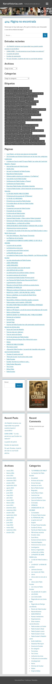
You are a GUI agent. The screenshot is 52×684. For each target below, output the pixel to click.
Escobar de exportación (14, 56)
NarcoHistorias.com (13, 3)
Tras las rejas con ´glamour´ (15, 332)
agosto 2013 (10, 488)
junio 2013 (9, 493)
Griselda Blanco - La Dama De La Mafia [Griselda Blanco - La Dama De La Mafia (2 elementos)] (26, 96)
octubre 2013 (10, 483)
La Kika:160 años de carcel (14, 253)
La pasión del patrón (13, 54)
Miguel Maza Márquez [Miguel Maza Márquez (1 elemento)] (28, 128)
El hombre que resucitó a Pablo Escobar (19, 201)
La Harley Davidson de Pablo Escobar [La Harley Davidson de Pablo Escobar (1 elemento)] (28, 112)
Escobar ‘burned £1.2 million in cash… (18, 361)
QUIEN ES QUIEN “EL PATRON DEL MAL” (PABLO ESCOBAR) (24, 315)
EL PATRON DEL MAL (37, 517)
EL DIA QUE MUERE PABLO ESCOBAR (18, 193)
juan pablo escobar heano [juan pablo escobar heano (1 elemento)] (29, 109)
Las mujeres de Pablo (37, 572)
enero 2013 (9, 505)
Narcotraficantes (36, 611)
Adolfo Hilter (10, 169)
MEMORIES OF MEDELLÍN (14, 287)
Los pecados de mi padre (38, 592)
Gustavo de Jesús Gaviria (38, 540)
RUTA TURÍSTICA (36, 641)
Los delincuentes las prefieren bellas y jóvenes (20, 272)
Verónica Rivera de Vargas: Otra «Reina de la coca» (22, 339)
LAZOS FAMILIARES (12, 263)
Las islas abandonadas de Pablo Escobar (19, 260)
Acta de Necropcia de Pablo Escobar (17, 166)
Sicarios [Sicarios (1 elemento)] (26, 141)
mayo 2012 (9, 525)
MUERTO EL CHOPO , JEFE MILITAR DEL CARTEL (21, 292)
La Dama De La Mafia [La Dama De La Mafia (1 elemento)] (10, 112)
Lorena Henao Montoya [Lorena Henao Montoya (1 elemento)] (11, 122)
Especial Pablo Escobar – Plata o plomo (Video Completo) (24, 218)
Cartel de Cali (35, 495)
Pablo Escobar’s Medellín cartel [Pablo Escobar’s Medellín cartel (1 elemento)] (14, 136)
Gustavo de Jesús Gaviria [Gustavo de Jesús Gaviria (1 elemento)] (12, 99)
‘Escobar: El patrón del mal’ (15, 354)
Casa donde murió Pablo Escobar (16, 179)
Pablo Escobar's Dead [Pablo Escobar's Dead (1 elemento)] (37, 130)
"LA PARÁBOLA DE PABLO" (39, 470)
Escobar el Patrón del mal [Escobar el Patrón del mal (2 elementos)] (35, 93)
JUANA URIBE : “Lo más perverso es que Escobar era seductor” (25, 51)
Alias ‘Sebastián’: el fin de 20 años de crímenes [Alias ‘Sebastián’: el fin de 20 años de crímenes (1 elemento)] (18, 91)
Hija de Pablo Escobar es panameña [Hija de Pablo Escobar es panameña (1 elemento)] (15, 101)
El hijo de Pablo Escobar (38, 515)
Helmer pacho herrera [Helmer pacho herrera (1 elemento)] (26, 99)
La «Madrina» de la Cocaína (15, 238)
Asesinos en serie (36, 485)
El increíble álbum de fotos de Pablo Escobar (20, 203)
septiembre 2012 (11, 515)
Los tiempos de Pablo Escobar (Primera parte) (20, 277)
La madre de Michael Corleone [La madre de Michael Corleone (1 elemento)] (13, 114)
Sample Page (11, 319)
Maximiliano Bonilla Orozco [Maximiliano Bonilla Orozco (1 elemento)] (13, 128)
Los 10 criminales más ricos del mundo (18, 268)
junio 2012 (9, 522)
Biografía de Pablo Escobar (15, 174)
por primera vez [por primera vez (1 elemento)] (9, 138)
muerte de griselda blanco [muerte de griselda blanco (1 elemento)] (13, 130)
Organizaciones (35, 619)
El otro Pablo (10, 206)
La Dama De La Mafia (37, 552)
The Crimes (10, 366)
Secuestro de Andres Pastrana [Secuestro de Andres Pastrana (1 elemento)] (14, 141)
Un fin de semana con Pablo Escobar (18, 337)
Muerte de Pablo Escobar (38, 609)
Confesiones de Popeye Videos (16, 183)
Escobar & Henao (36, 527)
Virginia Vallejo (35, 671)
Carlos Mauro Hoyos (37, 493)
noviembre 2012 (11, 510)
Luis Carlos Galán (36, 597)
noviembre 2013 (11, 480)
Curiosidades (35, 512)
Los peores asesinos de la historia (17, 275)
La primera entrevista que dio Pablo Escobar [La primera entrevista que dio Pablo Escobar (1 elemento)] (18, 117)
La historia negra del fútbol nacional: (18, 250)
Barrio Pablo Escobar (37, 488)
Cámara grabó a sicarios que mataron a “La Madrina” (23, 176)
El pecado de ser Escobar (14, 211)
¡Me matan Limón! (12, 347)
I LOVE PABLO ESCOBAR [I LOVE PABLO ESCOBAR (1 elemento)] (32, 101)
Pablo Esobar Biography (14, 364)
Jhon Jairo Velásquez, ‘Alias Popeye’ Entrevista (20, 235)
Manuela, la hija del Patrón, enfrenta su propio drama (23, 285)
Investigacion (35, 547)
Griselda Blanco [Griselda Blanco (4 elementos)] (10, 96)
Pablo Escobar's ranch (37, 631)
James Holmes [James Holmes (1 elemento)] (22, 104)
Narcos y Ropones (12, 297)
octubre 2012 (10, 512)
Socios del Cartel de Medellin (15, 329)
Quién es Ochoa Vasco (13, 312)
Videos (9, 342)
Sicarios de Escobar (37, 646)
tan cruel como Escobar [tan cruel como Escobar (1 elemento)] (37, 141)
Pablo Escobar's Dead (37, 629)
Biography (34, 490)
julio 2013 (9, 490)
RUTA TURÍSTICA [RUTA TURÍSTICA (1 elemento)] (35, 138)
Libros (33, 574)
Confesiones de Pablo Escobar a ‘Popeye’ (19, 181)
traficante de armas (37, 656)
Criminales (34, 503)
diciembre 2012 (11, 508)
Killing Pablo (10, 369)
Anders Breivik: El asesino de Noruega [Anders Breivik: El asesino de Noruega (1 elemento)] (16, 93)
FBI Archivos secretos (37, 532)
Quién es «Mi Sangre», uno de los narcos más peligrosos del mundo (27, 310)
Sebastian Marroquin (37, 644)
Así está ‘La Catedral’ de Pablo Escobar (18, 171)
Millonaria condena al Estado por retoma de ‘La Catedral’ (24, 290)
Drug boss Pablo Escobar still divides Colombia (21, 186)
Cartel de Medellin (36, 498)
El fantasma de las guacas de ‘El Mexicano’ (19, 196)
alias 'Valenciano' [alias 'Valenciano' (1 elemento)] (24, 88)
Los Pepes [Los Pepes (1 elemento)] (22, 122)
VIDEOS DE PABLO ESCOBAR (15, 344)
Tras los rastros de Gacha (14, 334)
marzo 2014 (10, 470)
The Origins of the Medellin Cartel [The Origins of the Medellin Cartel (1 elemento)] (22, 143)
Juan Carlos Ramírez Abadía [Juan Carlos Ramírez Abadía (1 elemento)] (13, 109)
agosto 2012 (10, 517)
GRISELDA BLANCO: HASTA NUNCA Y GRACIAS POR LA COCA (25, 225)
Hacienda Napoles (36, 542)
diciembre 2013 (11, 478)
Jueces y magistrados (37, 550)
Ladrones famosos (36, 569)
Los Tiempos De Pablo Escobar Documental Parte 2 (22, 280)
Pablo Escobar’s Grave (37, 634)
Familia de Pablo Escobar (38, 530)
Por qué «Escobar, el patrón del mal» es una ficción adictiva (24, 59)
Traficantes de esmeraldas (39, 658)
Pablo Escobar (11, 359)
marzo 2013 (10, 500)
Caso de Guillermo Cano (38, 500)
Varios (33, 663)
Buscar (7, 382)
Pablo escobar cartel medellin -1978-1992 (19, 302)
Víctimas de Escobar (37, 666)
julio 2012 (9, 520)
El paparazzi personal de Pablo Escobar (18, 208)
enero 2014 (9, 475)
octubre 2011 (10, 532)
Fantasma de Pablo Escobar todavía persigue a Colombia (24, 221)
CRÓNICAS (34, 505)
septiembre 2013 (11, 485)
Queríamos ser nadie (13, 307)
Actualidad (34, 478)
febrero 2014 (10, 473)
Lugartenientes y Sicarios (14, 282)
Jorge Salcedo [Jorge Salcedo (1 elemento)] (32, 104)
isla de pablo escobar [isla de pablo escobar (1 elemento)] (11, 104)
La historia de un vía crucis (15, 248)
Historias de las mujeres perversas (17, 228)
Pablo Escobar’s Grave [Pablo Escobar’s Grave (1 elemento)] (25, 133)
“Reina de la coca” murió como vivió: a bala (19, 357)
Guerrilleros (34, 537)
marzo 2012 (10, 527)
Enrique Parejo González (38, 525)
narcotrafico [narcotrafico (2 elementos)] (26, 130)
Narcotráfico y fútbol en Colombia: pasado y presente (22, 300)
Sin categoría (35, 648)
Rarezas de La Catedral (13, 317)
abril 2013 (9, 498)
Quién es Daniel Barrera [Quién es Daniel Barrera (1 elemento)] (22, 138)
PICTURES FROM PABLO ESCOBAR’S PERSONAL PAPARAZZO (25, 305)
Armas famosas (36, 483)
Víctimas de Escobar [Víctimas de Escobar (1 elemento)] (39, 143)
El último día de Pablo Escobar (16, 213)
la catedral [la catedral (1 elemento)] (42, 109)
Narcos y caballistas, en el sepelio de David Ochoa (21, 295)
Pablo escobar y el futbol (38, 626)
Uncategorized (35, 661)
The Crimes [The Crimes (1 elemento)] (8, 143)
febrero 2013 (10, 503)
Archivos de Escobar (37, 480)
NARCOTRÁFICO (36, 614)
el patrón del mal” (36, 520)
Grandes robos (35, 535)
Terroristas (34, 651)
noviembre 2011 (11, 530)
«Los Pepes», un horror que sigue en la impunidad (22, 154)
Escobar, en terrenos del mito (15, 216)
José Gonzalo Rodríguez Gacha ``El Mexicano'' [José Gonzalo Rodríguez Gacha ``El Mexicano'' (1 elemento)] (18, 106)
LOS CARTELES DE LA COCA (15, 270)
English (33, 522)
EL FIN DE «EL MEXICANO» (15, 198)
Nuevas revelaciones (37, 616)
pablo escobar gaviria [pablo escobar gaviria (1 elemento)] (11, 133)
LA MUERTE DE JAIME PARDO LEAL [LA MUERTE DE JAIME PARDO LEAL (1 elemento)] (32, 114)
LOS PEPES (34, 594)
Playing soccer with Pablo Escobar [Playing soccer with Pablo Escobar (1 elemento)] (35, 136)
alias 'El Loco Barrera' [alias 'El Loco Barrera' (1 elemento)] (11, 88)
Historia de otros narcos (38, 545)
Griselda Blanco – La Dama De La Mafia (18, 223)
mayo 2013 (9, 495)
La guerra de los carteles (14, 245)
